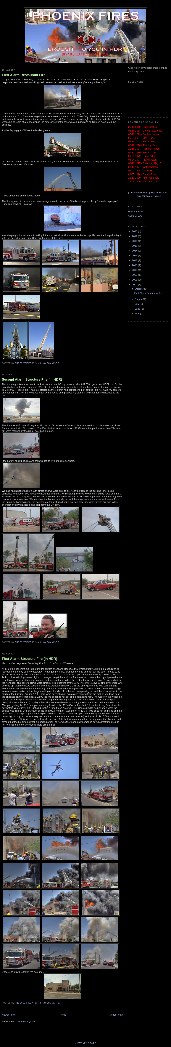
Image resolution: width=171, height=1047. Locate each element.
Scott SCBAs (135, 215)
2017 (135, 236)
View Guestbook (138, 192)
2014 (135, 250)
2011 (135, 265)
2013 (135, 255)
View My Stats (85, 1043)
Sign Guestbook (159, 192)
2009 (135, 274)
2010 (135, 270)
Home (63, 1014)
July (137, 303)
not (100, 389)
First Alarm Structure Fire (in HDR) (29, 659)
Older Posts (116, 1014)
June (138, 308)
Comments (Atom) (26, 1021)
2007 (135, 284)
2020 (135, 231)
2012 (135, 260)
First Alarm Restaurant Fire (23, 75)
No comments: (52, 363)
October (139, 288)
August (139, 299)
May (137, 313)
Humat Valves (135, 211)
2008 (135, 279)
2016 (135, 241)
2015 (135, 245)
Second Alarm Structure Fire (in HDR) (32, 379)
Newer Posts (9, 1014)
